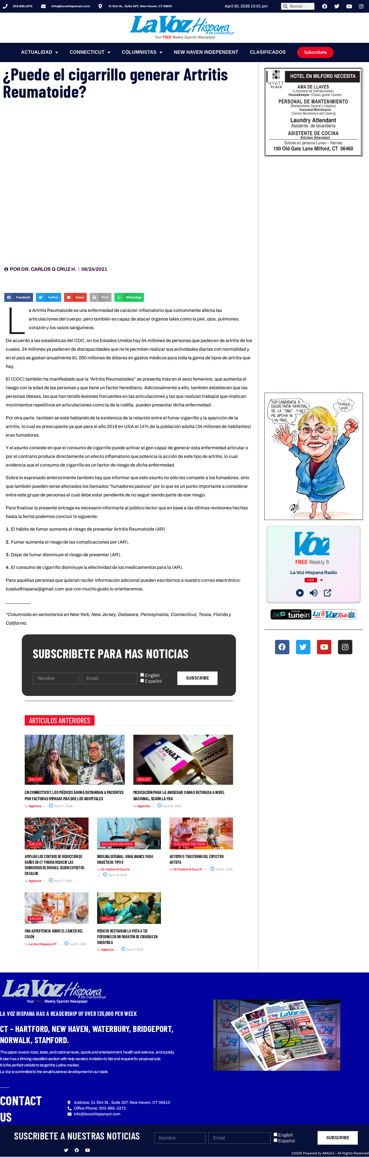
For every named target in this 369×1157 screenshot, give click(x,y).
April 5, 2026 (75, 944)
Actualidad (39, 52)
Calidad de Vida (117, 844)
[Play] (300, 593)
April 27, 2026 (60, 806)
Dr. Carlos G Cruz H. (115, 869)
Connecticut (90, 52)
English (152, 675)
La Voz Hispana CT (43, 944)
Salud (35, 779)
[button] (18, 297)
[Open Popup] (327, 593)
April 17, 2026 (60, 880)
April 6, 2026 (221, 869)
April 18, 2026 (115, 875)
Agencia (35, 806)
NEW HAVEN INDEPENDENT (206, 52)
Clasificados (268, 52)
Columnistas (142, 52)
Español (153, 681)
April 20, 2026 (169, 806)
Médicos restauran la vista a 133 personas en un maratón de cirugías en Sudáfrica (127, 936)
